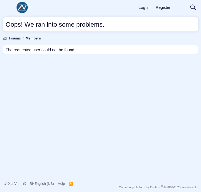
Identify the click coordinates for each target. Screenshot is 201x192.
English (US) (42, 184)
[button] (24, 183)
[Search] (193, 7)
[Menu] (7, 7)
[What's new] (180, 7)
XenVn (11, 184)
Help (61, 184)
